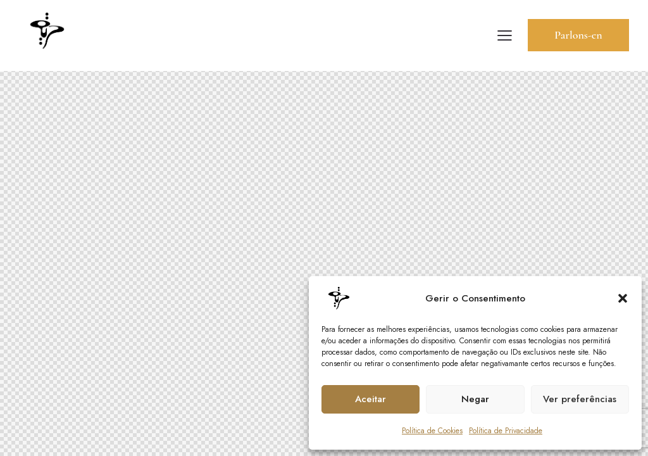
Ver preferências (579, 399)
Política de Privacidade (505, 430)
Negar (475, 399)
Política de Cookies (432, 430)
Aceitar (370, 399)
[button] (622, 298)
